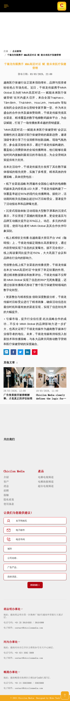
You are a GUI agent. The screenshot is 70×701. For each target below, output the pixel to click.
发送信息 (35, 585)
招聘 (6, 490)
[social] (7, 447)
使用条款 (9, 504)
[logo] (15, 421)
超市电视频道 (46, 486)
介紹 (6, 477)
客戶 (6, 481)
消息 (6, 486)
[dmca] (54, 452)
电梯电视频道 (46, 477)
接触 (6, 495)
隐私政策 (9, 499)
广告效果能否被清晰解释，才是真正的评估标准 (18, 397)
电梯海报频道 (46, 481)
